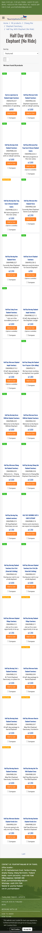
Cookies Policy (12, 925)
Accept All (27, 929)
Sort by (6, 49)
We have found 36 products (13, 65)
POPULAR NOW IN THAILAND (12, 901)
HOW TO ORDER (8, 913)
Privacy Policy (31, 923)
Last (23, 853)
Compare (12, 118)
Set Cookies (15, 929)
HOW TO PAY (6, 916)
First (19, 853)
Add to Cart (11, 113)
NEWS (4, 904)
